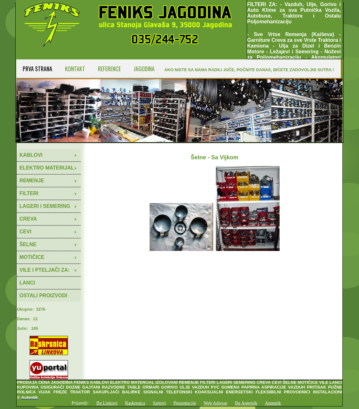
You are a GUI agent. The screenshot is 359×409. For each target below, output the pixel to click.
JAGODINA (144, 68)
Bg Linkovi (106, 402)
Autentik (273, 402)
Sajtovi (159, 402)
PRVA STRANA (37, 68)
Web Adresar (215, 402)
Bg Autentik (246, 402)
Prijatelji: (80, 402)
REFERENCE (109, 68)
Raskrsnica (135, 402)
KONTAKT (75, 68)
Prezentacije (184, 402)
